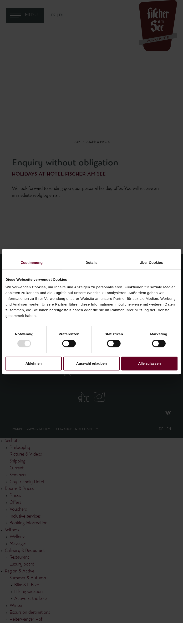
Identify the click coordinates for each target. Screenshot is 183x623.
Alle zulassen (149, 363)
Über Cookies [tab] (151, 262)
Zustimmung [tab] (32, 262)
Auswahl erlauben (91, 363)
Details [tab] (91, 262)
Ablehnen (33, 363)
